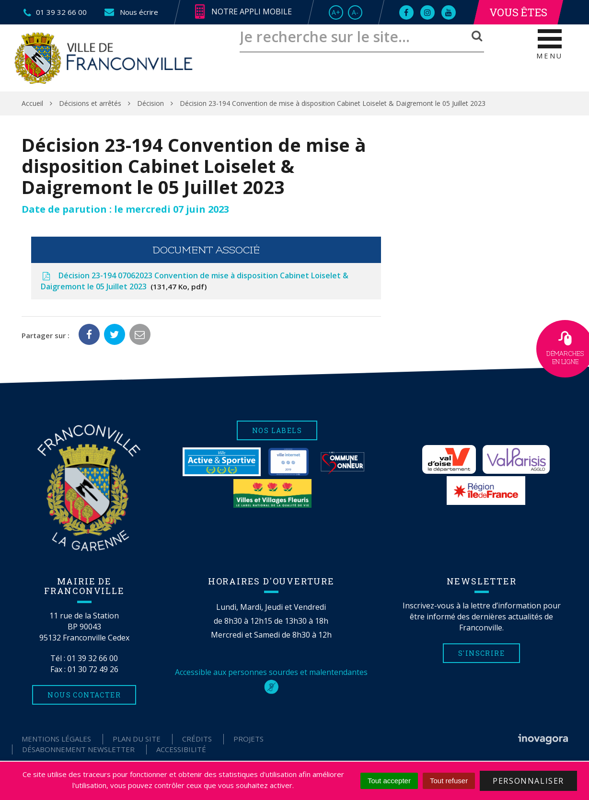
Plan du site (137, 738)
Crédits (197, 738)
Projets (248, 738)
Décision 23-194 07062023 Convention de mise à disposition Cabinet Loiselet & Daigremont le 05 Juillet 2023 (194, 281)
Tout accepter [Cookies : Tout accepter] (389, 781)
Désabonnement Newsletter (78, 749)
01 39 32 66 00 (92, 658)
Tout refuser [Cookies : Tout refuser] (449, 781)
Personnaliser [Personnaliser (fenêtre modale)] (528, 781)
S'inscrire (481, 653)
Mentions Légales (56, 738)
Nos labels (277, 430)
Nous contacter (84, 694)
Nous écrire (130, 12)
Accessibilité (181, 749)
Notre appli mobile (243, 12)
